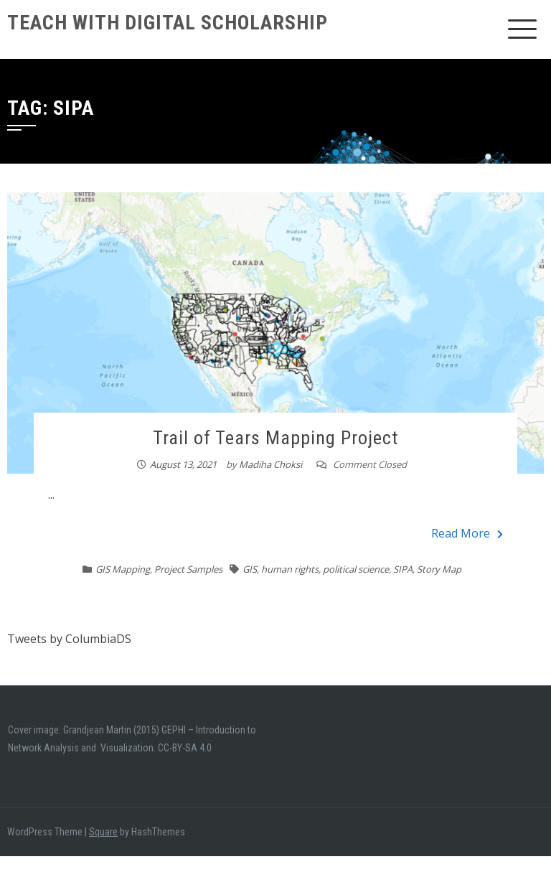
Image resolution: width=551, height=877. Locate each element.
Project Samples (188, 569)
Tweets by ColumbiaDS (69, 639)
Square (103, 832)
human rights (290, 569)
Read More (467, 533)
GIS (249, 569)
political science (356, 569)
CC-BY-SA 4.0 (185, 748)
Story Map (439, 569)
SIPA (403, 569)
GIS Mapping (122, 569)
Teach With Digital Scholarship (167, 22)
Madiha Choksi (270, 464)
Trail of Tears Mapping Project (275, 438)
